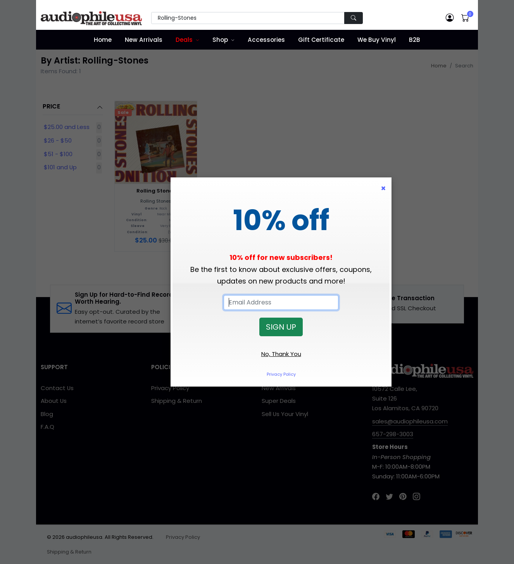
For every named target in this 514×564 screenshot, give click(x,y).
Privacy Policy (281, 374)
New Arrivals (143, 40)
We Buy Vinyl (376, 40)
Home (103, 40)
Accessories (266, 40)
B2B (414, 40)
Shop (220, 40)
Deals (184, 40)
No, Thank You (281, 354)
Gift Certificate (321, 40)
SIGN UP (281, 327)
